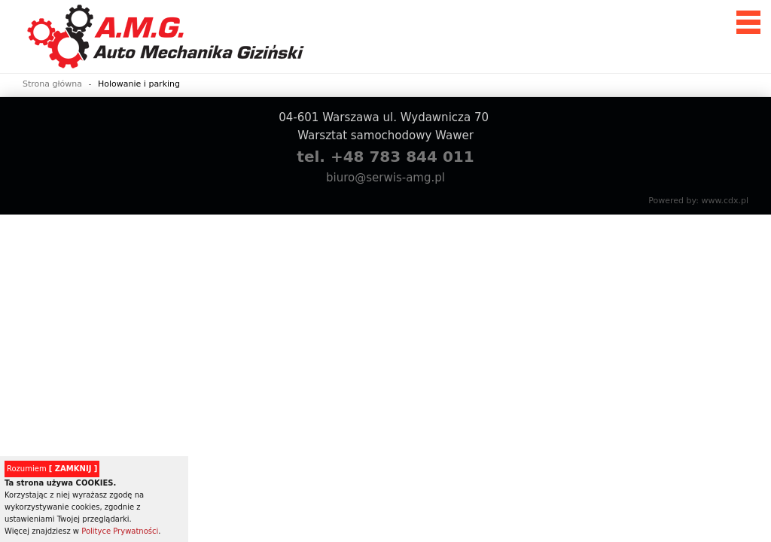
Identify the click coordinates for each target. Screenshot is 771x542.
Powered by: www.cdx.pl (698, 201)
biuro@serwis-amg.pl (385, 177)
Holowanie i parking (139, 84)
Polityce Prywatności (119, 531)
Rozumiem (52, 468)
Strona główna (52, 84)
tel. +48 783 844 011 (385, 157)
